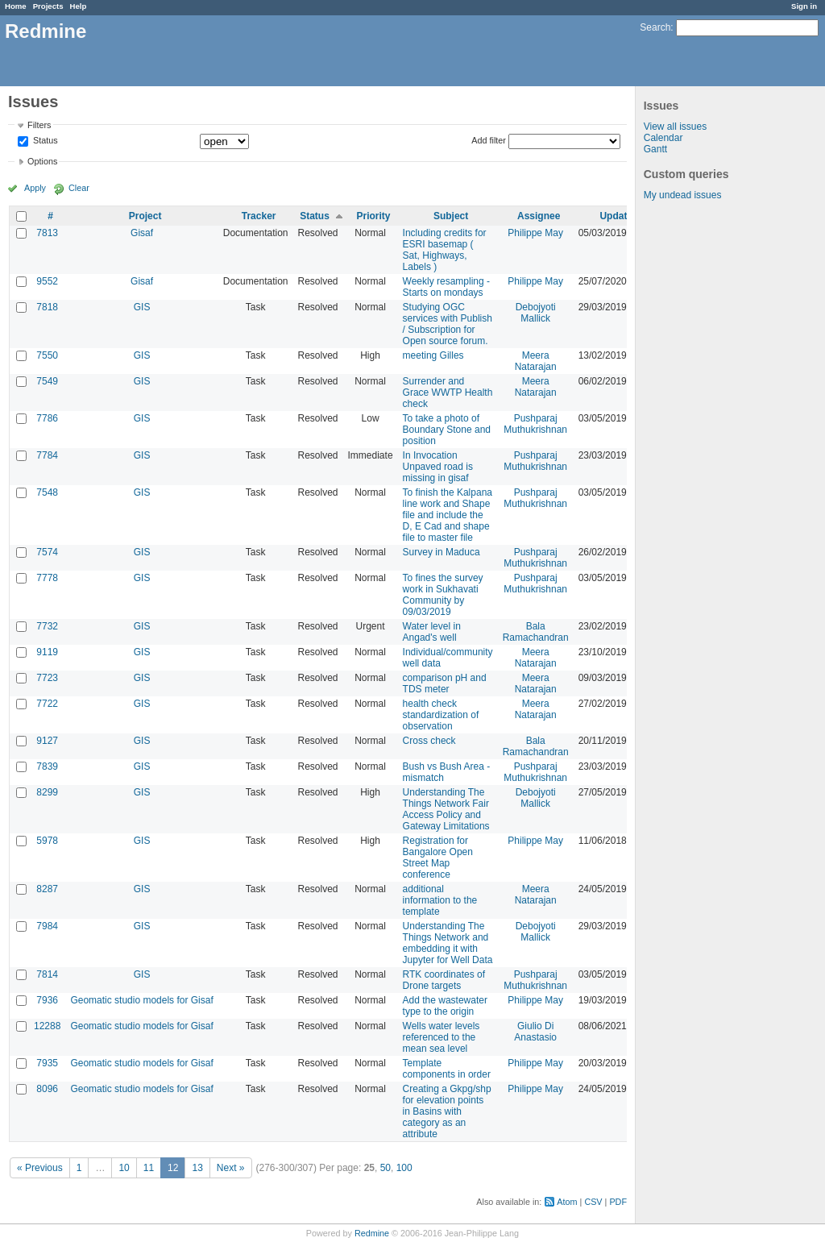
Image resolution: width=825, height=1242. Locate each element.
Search (655, 27)
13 (197, 1167)
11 (148, 1167)
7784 (47, 455)
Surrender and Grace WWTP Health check (448, 392)
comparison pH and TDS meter (445, 683)
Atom (567, 1202)
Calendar (663, 137)
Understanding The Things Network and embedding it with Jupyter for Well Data (448, 943)
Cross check (429, 740)
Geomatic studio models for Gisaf (141, 1000)
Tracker (259, 216)
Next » (231, 1167)
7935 (47, 1063)
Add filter (488, 140)
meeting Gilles (433, 355)
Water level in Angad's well (432, 632)
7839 (47, 766)
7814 (47, 974)
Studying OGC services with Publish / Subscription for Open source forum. (447, 324)
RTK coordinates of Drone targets (444, 980)
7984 (47, 926)
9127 (47, 740)
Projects (48, 6)
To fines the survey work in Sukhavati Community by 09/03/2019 (443, 594)
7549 (47, 381)
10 (123, 1167)
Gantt (655, 149)
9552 (47, 281)
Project (145, 216)
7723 (47, 677)
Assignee (538, 216)
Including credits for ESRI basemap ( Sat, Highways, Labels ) (445, 249)
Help (78, 6)
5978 (47, 840)
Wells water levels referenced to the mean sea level (441, 1037)
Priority (374, 216)
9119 (47, 652)
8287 (47, 889)
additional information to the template (440, 900)
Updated (618, 216)
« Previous (40, 1167)
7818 (47, 307)
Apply (35, 188)
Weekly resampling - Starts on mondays (446, 287)
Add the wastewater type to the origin (445, 1006)
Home (16, 6)
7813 (47, 233)
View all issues (675, 126)
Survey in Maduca (441, 552)
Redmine (371, 1233)
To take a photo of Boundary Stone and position (447, 430)
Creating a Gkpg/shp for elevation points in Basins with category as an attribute (447, 1111)
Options (42, 161)
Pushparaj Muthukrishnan (535, 424)
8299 (47, 792)
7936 (47, 1000)
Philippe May (535, 233)
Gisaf (142, 233)
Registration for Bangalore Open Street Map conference (438, 857)
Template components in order (447, 1068)
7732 (47, 626)
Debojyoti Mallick (536, 312)
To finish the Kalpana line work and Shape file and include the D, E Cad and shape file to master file (447, 515)
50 (385, 1167)
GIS (142, 307)
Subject (450, 216)
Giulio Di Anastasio (535, 1031)
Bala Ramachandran (536, 632)
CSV (593, 1202)
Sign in (804, 6)
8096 (47, 1089)
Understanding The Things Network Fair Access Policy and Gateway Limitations (446, 809)
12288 (47, 1026)
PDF (618, 1202)
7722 (47, 703)
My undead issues (683, 195)
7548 (47, 492)
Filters (39, 125)
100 (404, 1167)
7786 (47, 418)
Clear (78, 188)
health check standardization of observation (441, 715)
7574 (47, 552)
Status (44, 141)
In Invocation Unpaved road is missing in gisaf (438, 467)
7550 (47, 355)
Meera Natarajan (536, 361)
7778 (47, 578)
